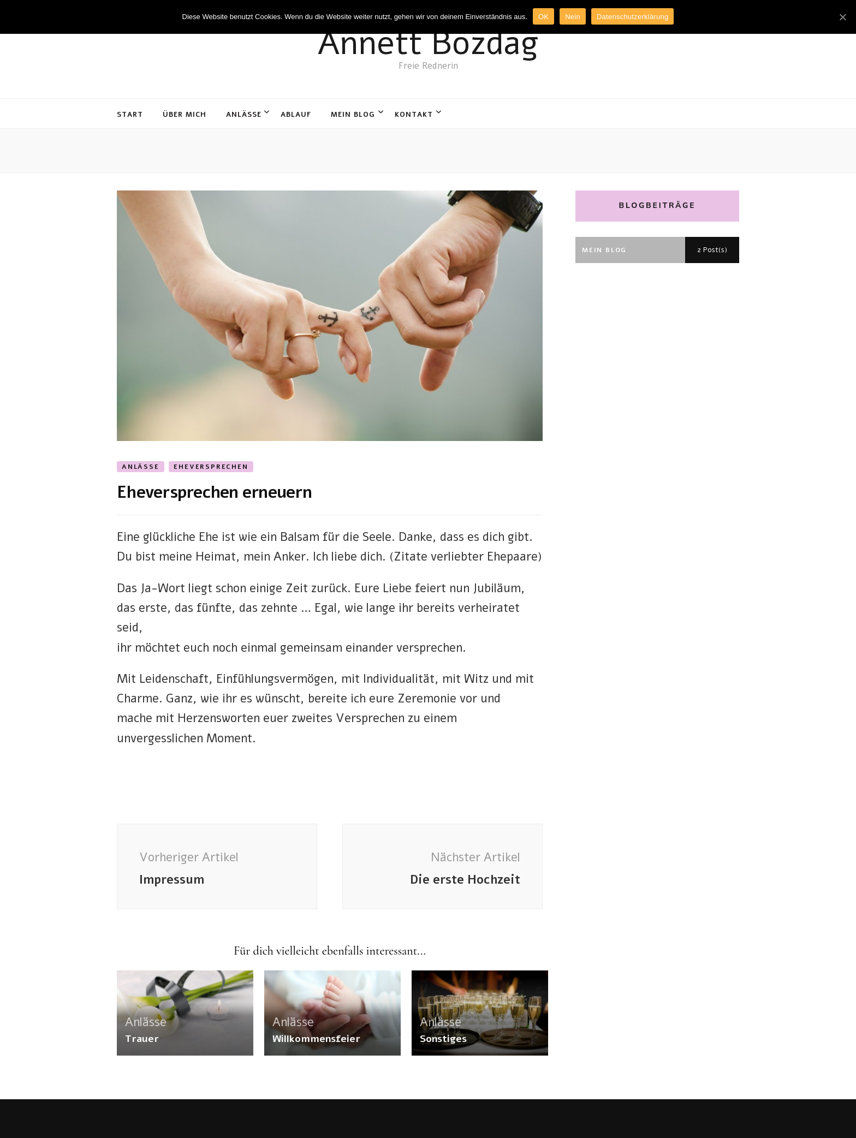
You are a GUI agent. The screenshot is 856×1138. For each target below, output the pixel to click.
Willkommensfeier (316, 1038)
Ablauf (296, 115)
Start (130, 115)
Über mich (184, 115)
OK (543, 17)
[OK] (842, 16)
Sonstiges (443, 1038)
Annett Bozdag (428, 43)
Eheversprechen (211, 466)
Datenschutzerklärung (632, 17)
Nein (572, 17)
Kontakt (414, 115)
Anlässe (243, 115)
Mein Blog (353, 115)
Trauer (142, 1038)
